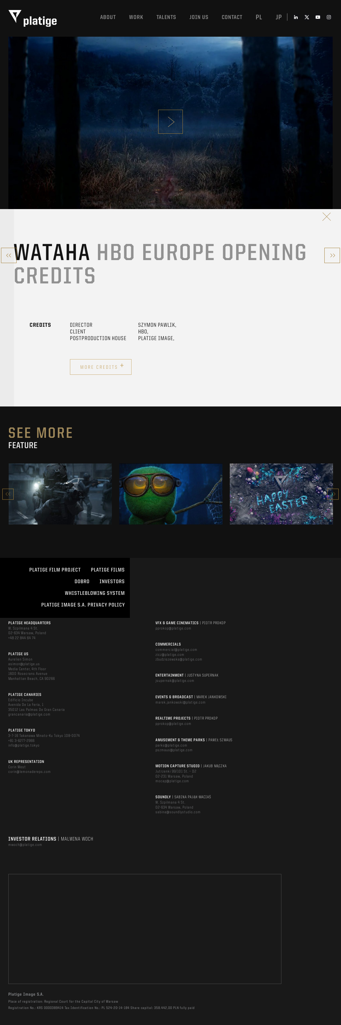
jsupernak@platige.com (175, 681)
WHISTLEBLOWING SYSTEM (95, 593)
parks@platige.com (171, 746)
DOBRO (82, 582)
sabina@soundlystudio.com (178, 812)
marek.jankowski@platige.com (181, 703)
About (108, 17)
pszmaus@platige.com (174, 750)
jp (279, 17)
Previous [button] (8, 493)
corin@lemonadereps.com (29, 772)
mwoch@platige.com (25, 845)
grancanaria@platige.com (29, 715)
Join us (198, 17)
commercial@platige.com (176, 650)
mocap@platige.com (172, 781)
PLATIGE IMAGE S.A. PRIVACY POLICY (83, 605)
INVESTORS (112, 582)
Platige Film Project (55, 570)
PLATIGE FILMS (108, 570)
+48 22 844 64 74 (22, 638)
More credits (102, 366)
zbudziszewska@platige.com (179, 660)
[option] (60, 493)
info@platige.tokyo (24, 746)
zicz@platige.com (170, 655)
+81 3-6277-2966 (21, 741)
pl (259, 17)
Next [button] (333, 493)
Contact (232, 17)
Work (136, 17)
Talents (166, 17)
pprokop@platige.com (173, 629)
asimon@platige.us (24, 664)
